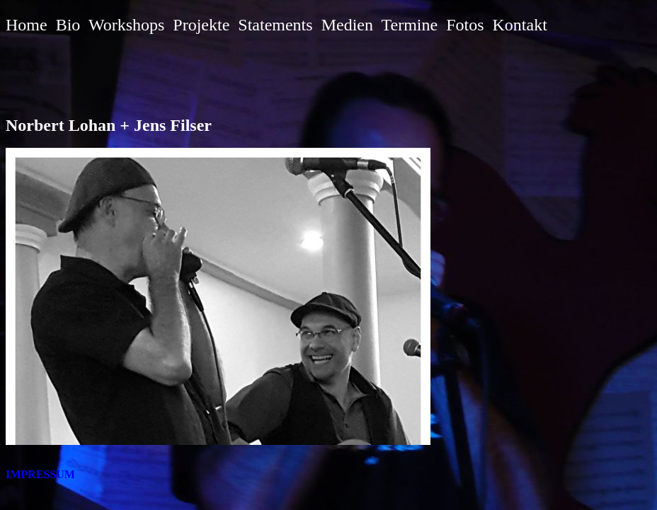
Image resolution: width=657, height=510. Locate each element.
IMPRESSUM (40, 474)
